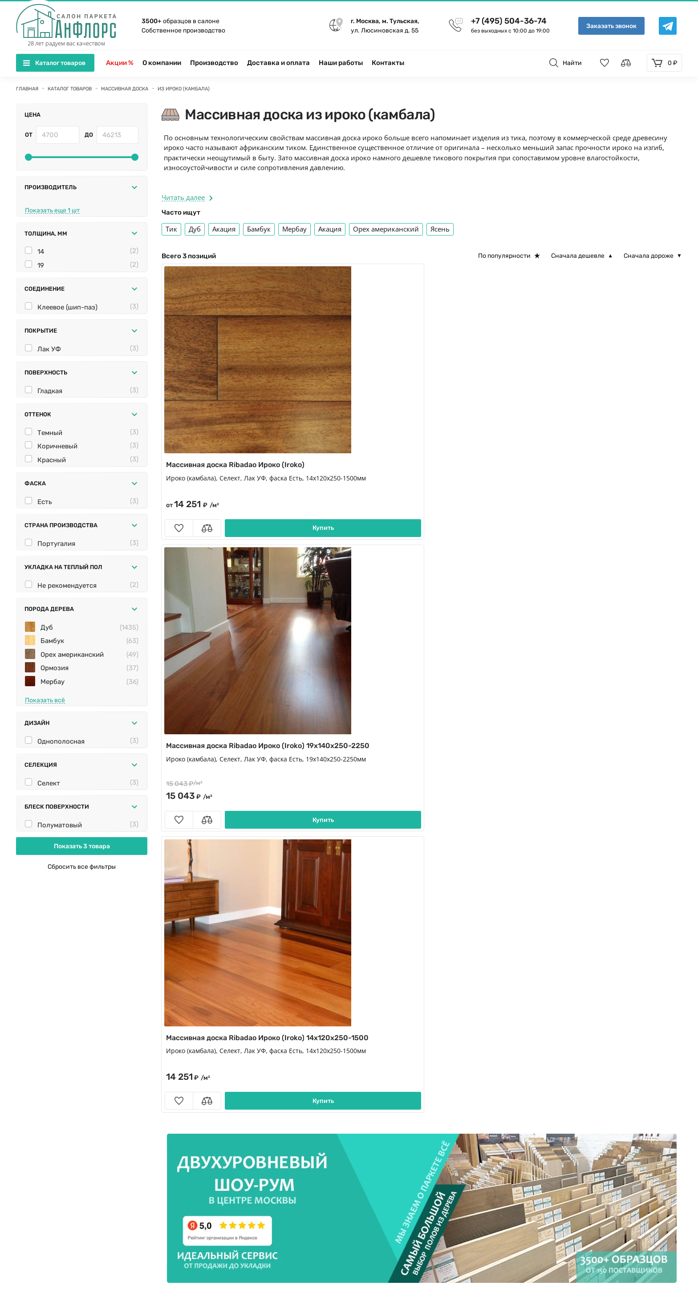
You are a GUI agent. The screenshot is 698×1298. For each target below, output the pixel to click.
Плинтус (312, 1068)
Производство (214, 63)
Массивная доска (457, 1026)
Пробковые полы (457, 1054)
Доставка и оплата (278, 63)
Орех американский (72, 719)
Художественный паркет (339, 1096)
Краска (310, 1082)
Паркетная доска (326, 1026)
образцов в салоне (180, 21)
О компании (161, 63)
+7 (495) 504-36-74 (509, 21)
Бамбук (52, 705)
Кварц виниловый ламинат (213, 1054)
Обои (438, 1082)
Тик (171, 228)
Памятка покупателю (593, 1139)
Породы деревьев (588, 1124)
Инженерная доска (199, 1026)
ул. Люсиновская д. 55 (385, 25)
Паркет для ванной (199, 1096)
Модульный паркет (330, 1040)
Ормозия (55, 732)
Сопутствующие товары (207, 1068)
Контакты (388, 63)
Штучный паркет (456, 1040)
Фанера (180, 1111)
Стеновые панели (458, 1068)
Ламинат (313, 1054)
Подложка (445, 1096)
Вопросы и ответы (589, 1096)
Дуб (47, 692)
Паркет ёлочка (191, 1040)
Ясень (440, 228)
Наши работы (341, 63)
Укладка (572, 1068)
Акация (223, 228)
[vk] (257, 1178)
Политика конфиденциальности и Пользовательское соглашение (131, 1259)
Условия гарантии (588, 1152)
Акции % (120, 63)
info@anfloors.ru (62, 1166)
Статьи (570, 1111)
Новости (573, 1082)
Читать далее (188, 197)
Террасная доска (195, 1082)
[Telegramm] (280, 1178)
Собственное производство (183, 30)
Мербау (53, 746)
